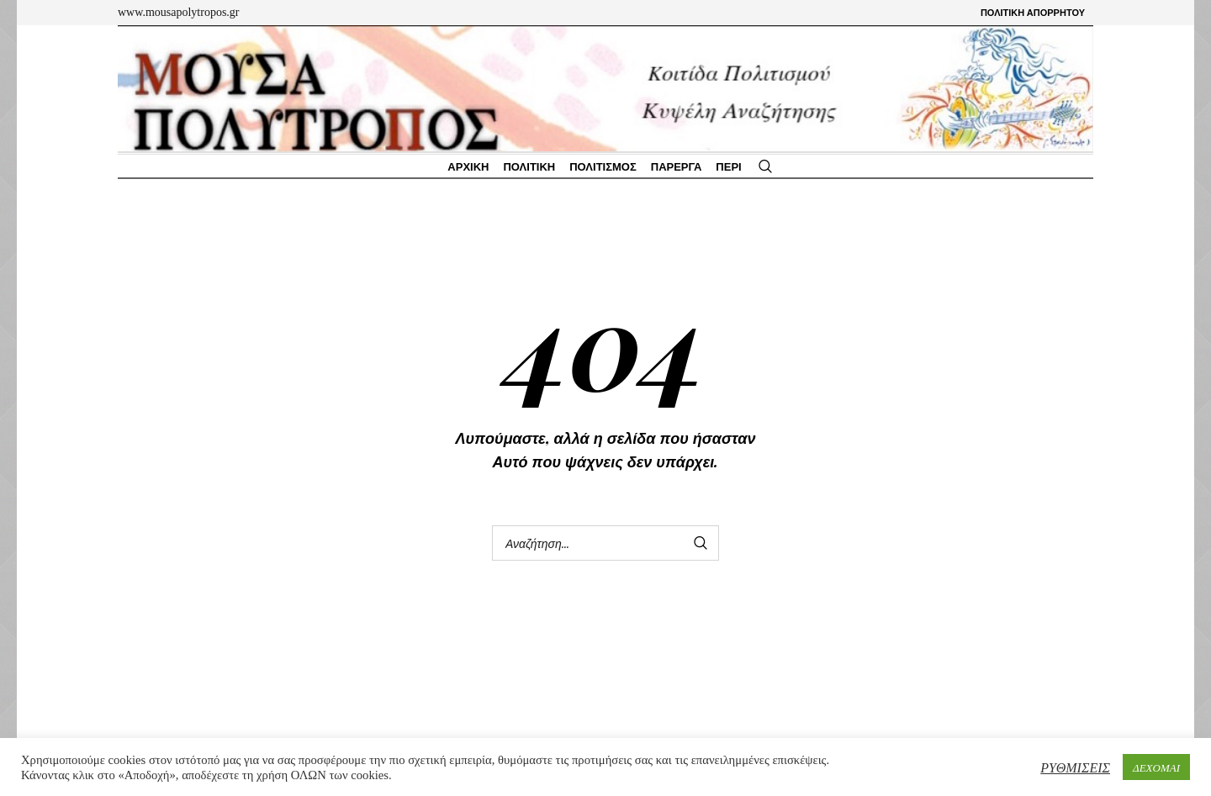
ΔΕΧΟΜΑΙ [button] (1156, 767)
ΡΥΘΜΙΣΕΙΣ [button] (1075, 767)
